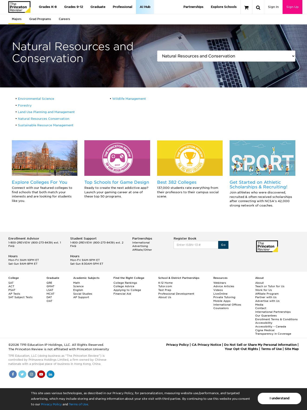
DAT (49, 297)
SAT (10, 282)
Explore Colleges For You (39, 182)
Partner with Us (266, 297)
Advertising (140, 246)
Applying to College (127, 290)
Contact (260, 308)
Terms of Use (78, 404)
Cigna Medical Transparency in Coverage (273, 332)
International (141, 242)
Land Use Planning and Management (46, 112)
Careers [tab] (64, 19)
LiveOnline (220, 293)
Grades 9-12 (73, 7)
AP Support (81, 297)
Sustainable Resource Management (45, 125)
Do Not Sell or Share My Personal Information (260, 345)
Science (78, 286)
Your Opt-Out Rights (241, 349)
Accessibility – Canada (270, 326)
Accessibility (263, 322)
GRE (49, 282)
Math (76, 282)
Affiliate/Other (142, 249)
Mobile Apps (222, 301)
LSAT (49, 290)
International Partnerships (273, 311)
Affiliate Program (267, 293)
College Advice (123, 286)
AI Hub (145, 7)
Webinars (219, 282)
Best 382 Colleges (176, 182)
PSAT (11, 290)
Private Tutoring (224, 297)
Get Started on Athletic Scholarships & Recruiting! (258, 184)
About (259, 282)
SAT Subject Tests (20, 297)
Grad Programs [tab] (40, 19)
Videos (218, 290)
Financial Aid (122, 293)
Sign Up (292, 7)
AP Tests (14, 293)
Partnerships (193, 7)
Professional (122, 7)
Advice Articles (223, 286)
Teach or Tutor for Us (269, 286)
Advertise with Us (267, 301)
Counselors (221, 308)
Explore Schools (224, 7)
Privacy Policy (51, 404)
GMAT (50, 286)
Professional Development (176, 293)
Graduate (97, 7)
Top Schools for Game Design (116, 182)
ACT (11, 286)
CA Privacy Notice (206, 345)
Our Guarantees (266, 315)
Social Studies (82, 293)
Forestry (25, 105)
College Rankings (125, 282)
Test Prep (164, 290)
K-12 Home (165, 282)
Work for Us (263, 290)
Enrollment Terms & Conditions (276, 319)
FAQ (11, 246)
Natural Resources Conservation (43, 118)
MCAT (50, 293)
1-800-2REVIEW (34, 242)
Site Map (292, 349)
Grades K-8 (48, 7)
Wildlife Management (129, 98)
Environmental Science (36, 98)
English (78, 290)
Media (259, 304)
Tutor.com (165, 286)
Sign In (273, 7)
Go (223, 245)
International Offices (227, 304)
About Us (164, 297)
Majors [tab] (16, 19)
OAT (49, 301)
